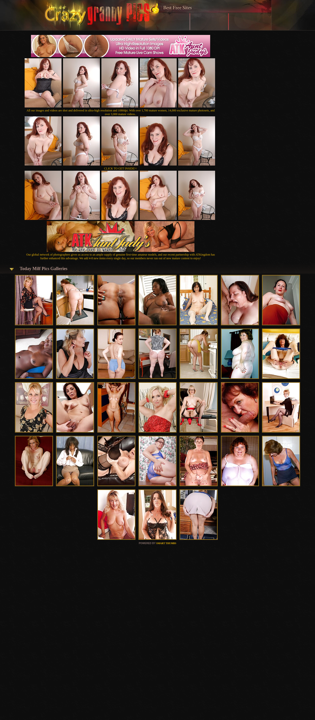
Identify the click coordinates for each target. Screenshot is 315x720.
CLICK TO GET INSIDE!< (120, 168)
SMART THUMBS (166, 543)
